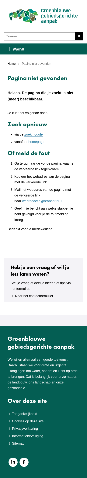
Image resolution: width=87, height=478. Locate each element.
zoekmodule (33, 134)
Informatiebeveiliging (27, 436)
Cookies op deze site (28, 421)
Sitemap (18, 443)
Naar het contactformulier (34, 296)
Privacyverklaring (25, 429)
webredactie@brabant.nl (43, 201)
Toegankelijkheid (24, 414)
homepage (36, 142)
